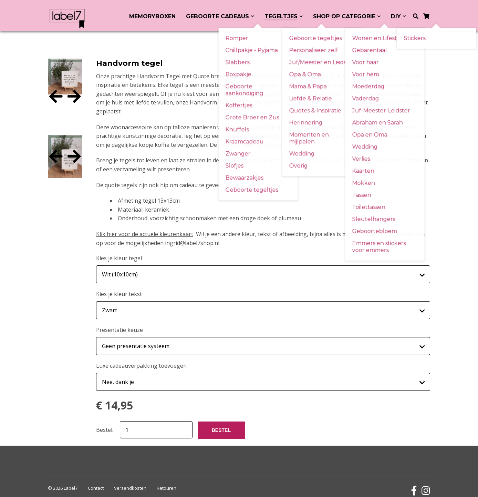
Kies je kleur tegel (119, 258)
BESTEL (221, 423)
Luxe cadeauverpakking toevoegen (141, 360)
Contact (96, 481)
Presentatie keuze (119, 326)
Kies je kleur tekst (119, 292)
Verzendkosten (130, 481)
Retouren (166, 481)
